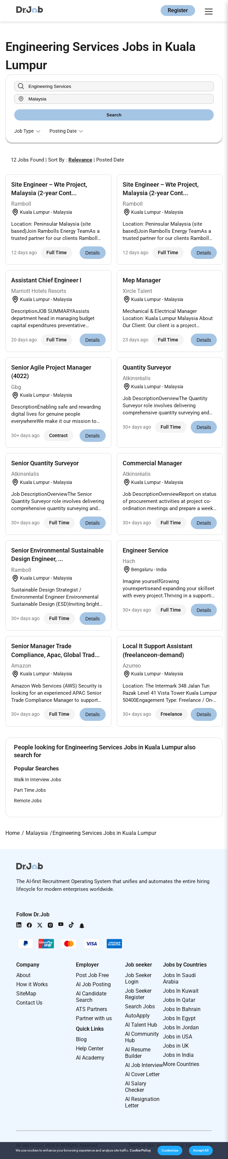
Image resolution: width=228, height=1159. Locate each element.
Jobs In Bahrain (182, 1009)
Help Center (89, 1048)
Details (92, 253)
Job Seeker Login (138, 978)
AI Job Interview (144, 1065)
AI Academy (90, 1057)
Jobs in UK (176, 1046)
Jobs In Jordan (181, 1027)
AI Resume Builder (137, 1052)
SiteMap (26, 993)
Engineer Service (145, 550)
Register (178, 10)
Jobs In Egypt (179, 1018)
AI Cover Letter (142, 1074)
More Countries (181, 1064)
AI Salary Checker (135, 1086)
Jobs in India (178, 1055)
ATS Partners (91, 1009)
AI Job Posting (93, 984)
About (23, 975)
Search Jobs (140, 1006)
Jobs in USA (177, 1036)
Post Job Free (92, 975)
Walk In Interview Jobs (37, 779)
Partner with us (94, 1018)
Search (113, 114)
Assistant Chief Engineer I (46, 280)
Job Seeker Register (138, 994)
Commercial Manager (152, 463)
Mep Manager (142, 280)
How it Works (32, 984)
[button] (170, 1150)
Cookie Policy (140, 1150)
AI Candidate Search (91, 996)
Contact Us (29, 1002)
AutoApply (137, 1015)
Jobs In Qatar (179, 1000)
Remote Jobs (28, 800)
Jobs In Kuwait (181, 991)
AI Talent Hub (141, 1025)
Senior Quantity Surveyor (45, 463)
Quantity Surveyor (147, 367)
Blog (81, 1039)
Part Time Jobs (30, 790)
